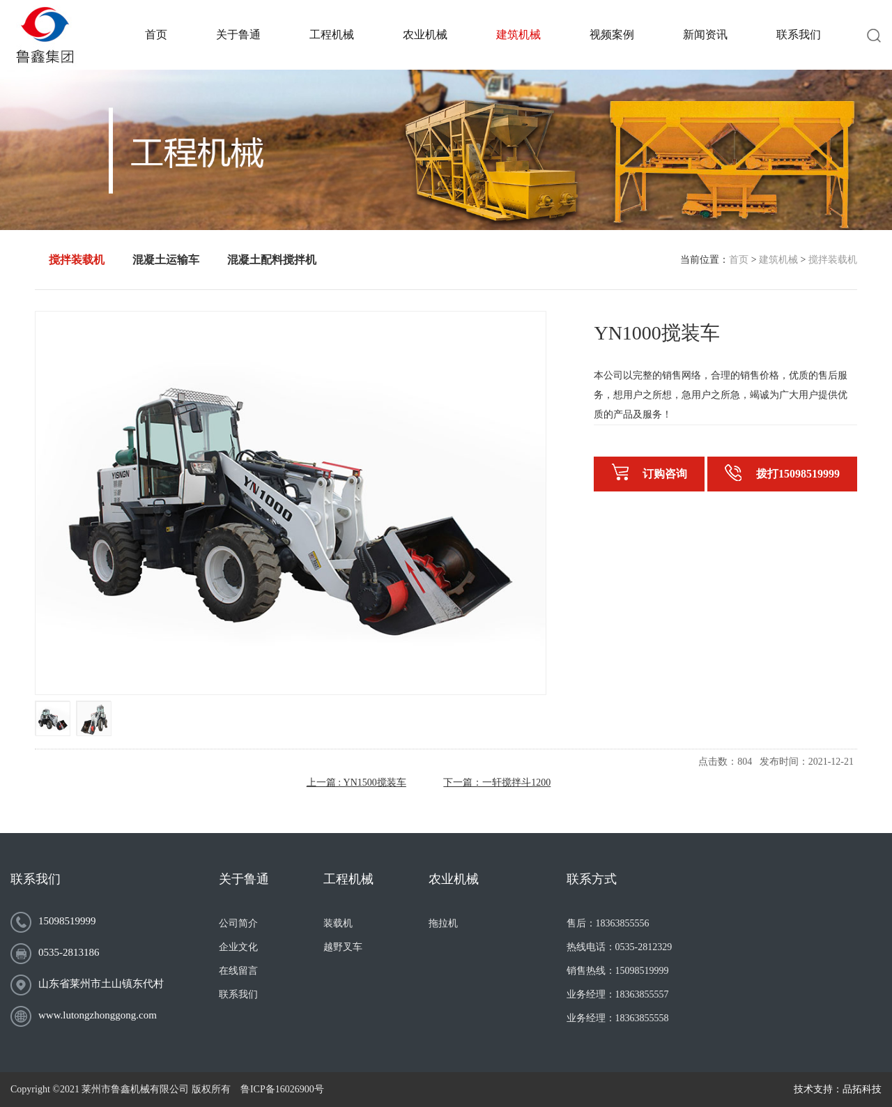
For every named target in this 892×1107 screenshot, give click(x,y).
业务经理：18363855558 (618, 1018)
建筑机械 (778, 259)
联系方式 (592, 879)
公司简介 (238, 923)
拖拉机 (443, 923)
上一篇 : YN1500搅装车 (356, 782)
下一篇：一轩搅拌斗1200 (497, 782)
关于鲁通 (244, 879)
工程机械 (348, 879)
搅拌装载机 (832, 259)
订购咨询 (649, 472)
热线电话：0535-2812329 (619, 947)
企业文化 (238, 947)
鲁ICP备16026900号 (282, 1089)
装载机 (338, 923)
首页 (738, 259)
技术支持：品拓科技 (838, 1089)
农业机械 (454, 879)
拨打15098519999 (782, 472)
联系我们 (35, 879)
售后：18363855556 (608, 923)
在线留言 (238, 970)
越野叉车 (342, 947)
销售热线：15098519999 (618, 970)
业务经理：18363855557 (618, 994)
